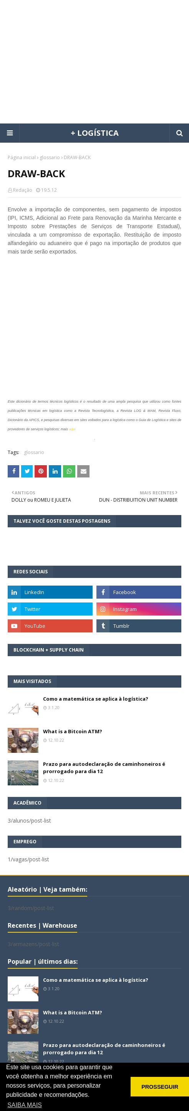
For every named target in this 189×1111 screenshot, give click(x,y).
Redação (22, 190)
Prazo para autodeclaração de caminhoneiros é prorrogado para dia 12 (104, 767)
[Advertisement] (98, 61)
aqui (72, 429)
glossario (50, 157)
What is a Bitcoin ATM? (72, 731)
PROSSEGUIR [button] (159, 1087)
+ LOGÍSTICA (95, 133)
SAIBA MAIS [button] (24, 1105)
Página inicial (22, 157)
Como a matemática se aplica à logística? (95, 698)
